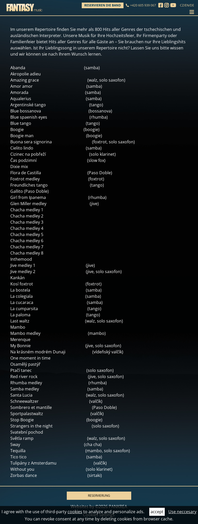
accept (157, 511)
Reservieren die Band (102, 5)
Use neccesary (182, 511)
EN (187, 5)
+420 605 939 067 (143, 5)
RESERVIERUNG (99, 495)
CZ (182, 5)
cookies (75, 511)
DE (192, 5)
